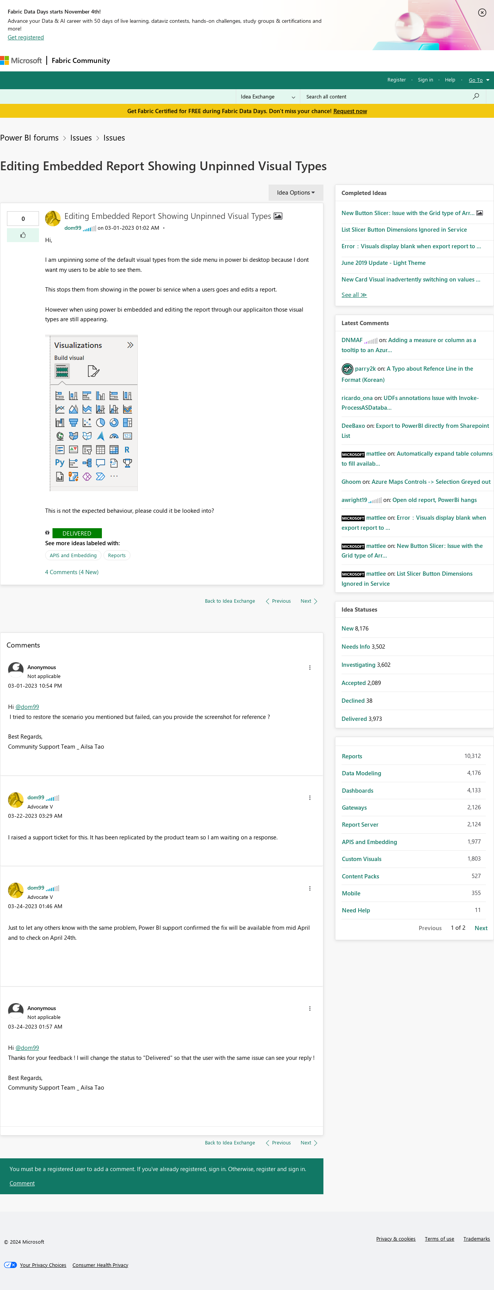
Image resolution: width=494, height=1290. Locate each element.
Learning (291, 60)
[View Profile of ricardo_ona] (357, 398)
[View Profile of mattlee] (376, 453)
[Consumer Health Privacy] (100, 1265)
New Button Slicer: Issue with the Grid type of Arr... (409, 213)
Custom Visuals (361, 859)
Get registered (26, 37)
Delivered (77, 533)
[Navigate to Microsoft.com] (21, 60)
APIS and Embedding (73, 555)
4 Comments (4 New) (72, 572)
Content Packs (360, 876)
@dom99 (27, 706)
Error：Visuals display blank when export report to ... (411, 246)
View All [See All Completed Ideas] (354, 294)
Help (450, 79)
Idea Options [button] (293, 192)
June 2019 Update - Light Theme (384, 262)
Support (324, 60)
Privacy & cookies (396, 1238)
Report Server (360, 824)
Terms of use (439, 1238)
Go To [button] (476, 79)
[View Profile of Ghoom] (351, 481)
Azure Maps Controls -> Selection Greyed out (431, 481)
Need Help (356, 910)
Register (396, 79)
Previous (430, 928)
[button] (23, 235)
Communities (227, 60)
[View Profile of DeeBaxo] (353, 425)
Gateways (354, 807)
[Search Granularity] (268, 96)
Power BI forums (29, 137)
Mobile (351, 893)
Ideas (193, 60)
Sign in (425, 79)
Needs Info (357, 646)
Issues (81, 137)
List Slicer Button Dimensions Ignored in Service (404, 229)
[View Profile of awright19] (354, 499)
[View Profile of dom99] (72, 227)
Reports (117, 555)
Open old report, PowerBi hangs (434, 499)
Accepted (354, 683)
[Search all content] (393, 96)
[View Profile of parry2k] (365, 368)
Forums (127, 60)
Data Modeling (361, 773)
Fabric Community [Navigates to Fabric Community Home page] (81, 60)
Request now (350, 111)
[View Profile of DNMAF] (352, 340)
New (348, 628)
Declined (354, 700)
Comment (22, 1183)
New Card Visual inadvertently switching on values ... (411, 279)
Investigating (359, 664)
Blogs (262, 60)
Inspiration (161, 60)
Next (481, 928)
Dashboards (357, 790)
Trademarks (477, 1238)
